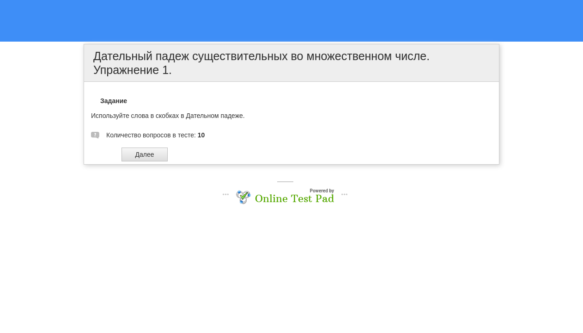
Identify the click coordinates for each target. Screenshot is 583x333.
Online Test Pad (294, 198)
